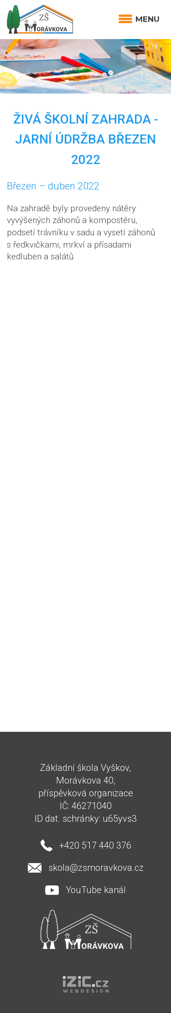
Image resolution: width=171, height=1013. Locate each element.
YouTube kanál (96, 889)
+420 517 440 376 (95, 845)
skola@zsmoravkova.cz (96, 867)
